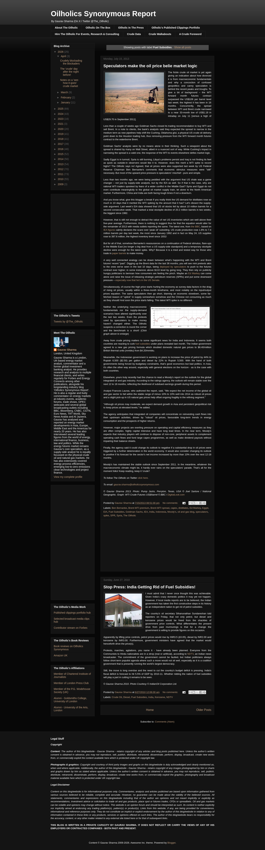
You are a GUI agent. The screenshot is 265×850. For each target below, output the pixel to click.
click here (143, 478)
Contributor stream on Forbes (70, 627)
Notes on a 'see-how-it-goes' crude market (69, 83)
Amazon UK (61, 655)
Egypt (205, 508)
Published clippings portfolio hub (72, 612)
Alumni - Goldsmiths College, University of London (70, 700)
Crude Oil (117, 697)
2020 (61, 129)
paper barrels (119, 253)
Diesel (126, 697)
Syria (119, 515)
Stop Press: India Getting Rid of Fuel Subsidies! (149, 587)
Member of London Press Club (71, 683)
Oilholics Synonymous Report (103, 14)
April (64, 56)
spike (106, 515)
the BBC (195, 226)
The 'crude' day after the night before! (69, 71)
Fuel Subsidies (116, 511)
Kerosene (160, 697)
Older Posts (203, 709)
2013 (61, 164)
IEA (146, 511)
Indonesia (161, 511)
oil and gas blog (186, 511)
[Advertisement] (157, 545)
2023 (61, 118)
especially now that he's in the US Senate (137, 280)
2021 (61, 123)
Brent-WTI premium (138, 508)
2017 (61, 143)
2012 (61, 169)
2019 (61, 133)
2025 (61, 108)
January (66, 102)
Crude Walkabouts (160, 34)
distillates (183, 508)
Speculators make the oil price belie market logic (150, 66)
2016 (61, 149)
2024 (61, 113)
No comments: (171, 503)
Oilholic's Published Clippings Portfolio (176, 27)
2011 (61, 174)
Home (150, 709)
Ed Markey (194, 273)
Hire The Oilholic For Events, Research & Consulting (87, 34)
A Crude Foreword (190, 34)
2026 (61, 51)
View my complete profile (68, 476)
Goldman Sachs (134, 511)
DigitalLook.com (176, 494)
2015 (61, 154)
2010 (61, 179)
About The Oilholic (66, 27)
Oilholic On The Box (98, 27)
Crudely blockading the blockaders (71, 62)
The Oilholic (129, 515)
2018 (61, 138)
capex (174, 508)
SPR (112, 515)
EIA (105, 511)
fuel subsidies (142, 343)
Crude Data (134, 34)
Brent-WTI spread (160, 508)
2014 (61, 159)
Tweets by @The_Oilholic (68, 321)
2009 (61, 184)
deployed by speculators (173, 266)
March (65, 92)
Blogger (171, 842)
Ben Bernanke (119, 508)
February (66, 97)
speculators (202, 511)
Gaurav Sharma (67, 349)
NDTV (190, 653)
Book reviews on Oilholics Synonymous (68, 648)
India (151, 511)
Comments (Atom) (164, 721)
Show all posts (182, 47)
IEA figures (109, 229)
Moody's (171, 511)
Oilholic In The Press (131, 27)
